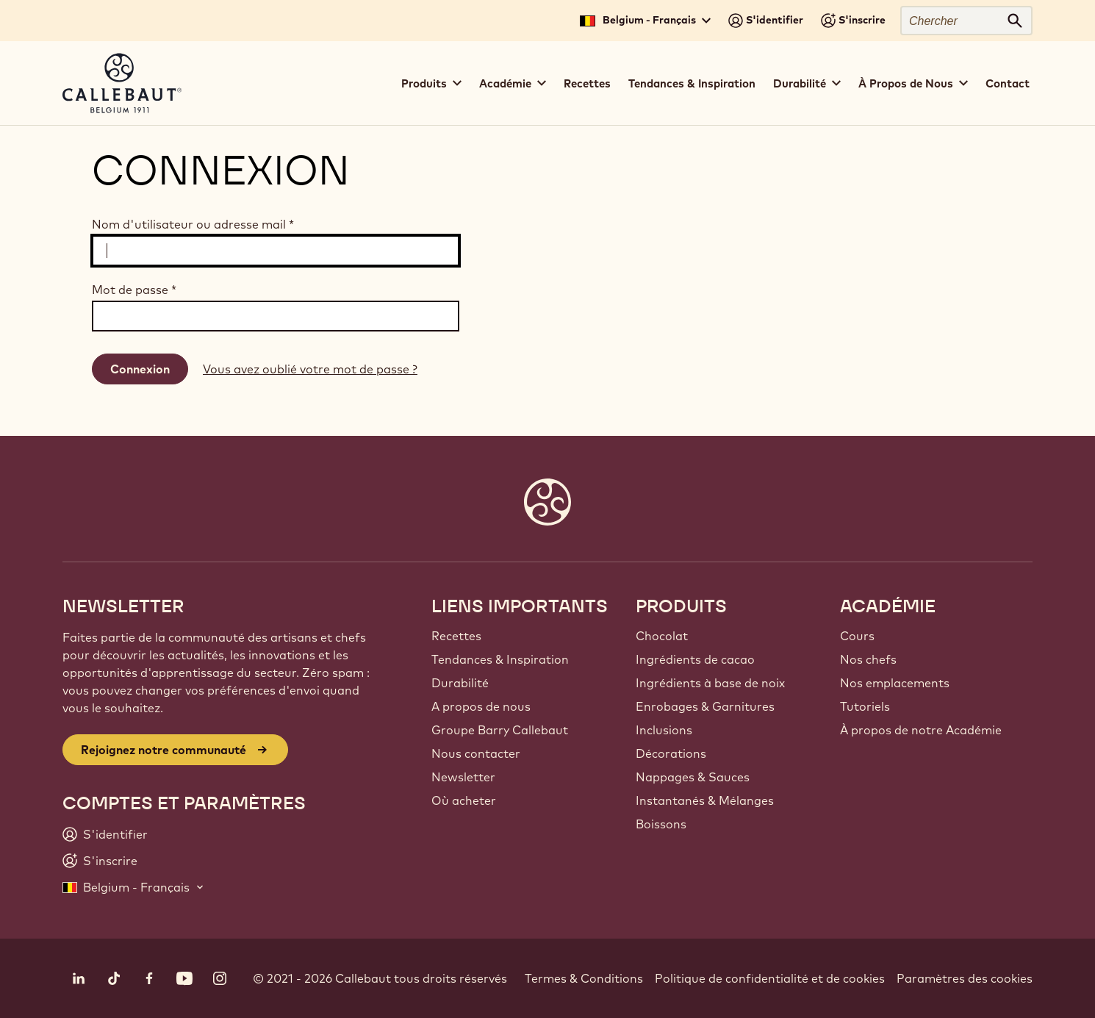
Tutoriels (865, 706)
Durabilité (460, 682)
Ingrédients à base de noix (710, 682)
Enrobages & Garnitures (705, 706)
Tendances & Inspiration (691, 83)
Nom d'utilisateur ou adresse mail (193, 224)
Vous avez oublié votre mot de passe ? (310, 369)
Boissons (661, 824)
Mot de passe (134, 289)
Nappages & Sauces (693, 777)
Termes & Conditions (584, 978)
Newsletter (463, 777)
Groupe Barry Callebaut (499, 730)
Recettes (587, 83)
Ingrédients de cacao (695, 659)
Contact (1008, 83)
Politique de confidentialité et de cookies (770, 978)
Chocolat (662, 635)
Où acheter (463, 800)
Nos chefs (868, 659)
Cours (857, 635)
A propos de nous (481, 706)
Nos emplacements (894, 682)
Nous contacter (475, 753)
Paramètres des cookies (965, 978)
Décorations (671, 753)
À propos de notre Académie (921, 730)
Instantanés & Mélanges (705, 800)
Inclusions (664, 730)
